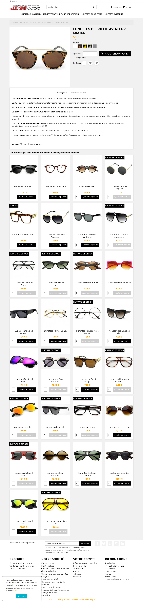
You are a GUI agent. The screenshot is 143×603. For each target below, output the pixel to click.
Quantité (77, 54)
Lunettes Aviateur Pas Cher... (56, 522)
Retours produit (80, 566)
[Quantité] (89, 54)
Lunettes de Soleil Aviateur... (119, 235)
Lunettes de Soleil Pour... (24, 474)
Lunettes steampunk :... (87, 283)
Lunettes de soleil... (87, 186)
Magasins (45, 595)
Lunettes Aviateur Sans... (24, 284)
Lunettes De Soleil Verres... (24, 332)
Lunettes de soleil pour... (55, 284)
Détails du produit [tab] (78, 93)
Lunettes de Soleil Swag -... (87, 380)
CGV (17, 591)
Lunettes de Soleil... (23, 186)
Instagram (116, 543)
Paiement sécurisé (49, 579)
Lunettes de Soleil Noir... (24, 522)
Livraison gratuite (49, 563)
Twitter (104, 543)
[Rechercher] (71, 7)
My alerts (77, 577)
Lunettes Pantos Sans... (55, 331)
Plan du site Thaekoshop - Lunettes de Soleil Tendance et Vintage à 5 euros (55, 590)
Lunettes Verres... (87, 427)
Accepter (22, 596)
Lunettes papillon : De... (119, 427)
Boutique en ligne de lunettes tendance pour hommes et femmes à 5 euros (22, 566)
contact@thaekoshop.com (117, 579)
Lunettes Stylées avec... (23, 234)
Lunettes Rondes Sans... (55, 186)
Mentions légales (49, 566)
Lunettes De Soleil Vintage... (87, 235)
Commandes (79, 569)
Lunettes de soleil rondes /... (119, 187)
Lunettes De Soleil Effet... (24, 380)
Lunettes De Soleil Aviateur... (55, 235)
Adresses (77, 574)
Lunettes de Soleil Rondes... (56, 380)
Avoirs (76, 571)
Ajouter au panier (115, 53)
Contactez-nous (15, 1)
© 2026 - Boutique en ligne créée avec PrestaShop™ (72, 600)
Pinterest (96, 63)
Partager (84, 63)
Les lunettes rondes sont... (119, 474)
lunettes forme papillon (119, 283)
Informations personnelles (85, 563)
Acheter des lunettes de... (119, 332)
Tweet (90, 63)
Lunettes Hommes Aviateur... (119, 380)
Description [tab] (62, 93)
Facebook (97, 543)
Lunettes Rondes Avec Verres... (87, 332)
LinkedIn (122, 543)
